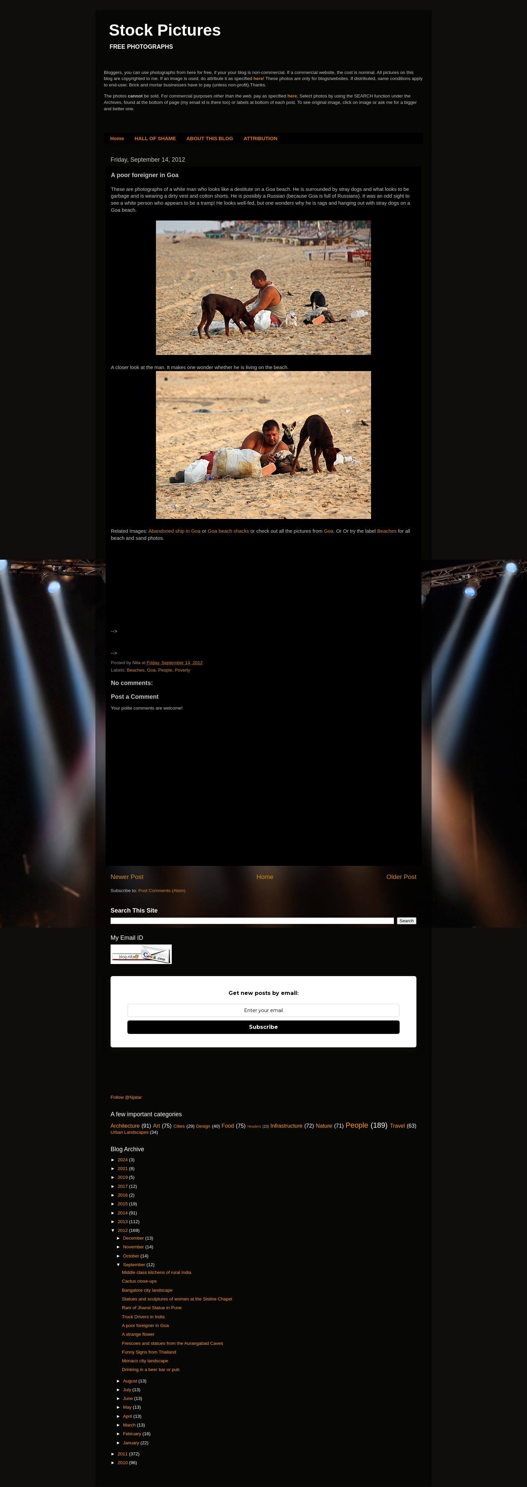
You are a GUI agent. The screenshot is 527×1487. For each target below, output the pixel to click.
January (131, 1442)
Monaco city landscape (145, 1360)
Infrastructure (286, 1126)
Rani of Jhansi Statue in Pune (152, 1307)
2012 (123, 1230)
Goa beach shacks (228, 531)
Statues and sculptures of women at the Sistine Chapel (177, 1298)
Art (156, 1126)
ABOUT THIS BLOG (210, 138)
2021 (123, 1168)
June (128, 1398)
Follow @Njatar (126, 1097)
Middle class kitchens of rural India (156, 1272)
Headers (254, 1126)
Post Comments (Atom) (162, 890)
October (131, 1255)
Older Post (401, 876)
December (134, 1238)
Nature (324, 1126)
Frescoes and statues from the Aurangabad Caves (172, 1343)
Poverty (182, 670)
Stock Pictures (165, 30)
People (165, 670)
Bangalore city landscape (147, 1290)
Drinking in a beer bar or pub (150, 1369)
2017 (123, 1186)
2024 (123, 1159)
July (127, 1389)
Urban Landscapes (130, 1132)
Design (203, 1126)
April (128, 1416)
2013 (123, 1221)
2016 (123, 1195)
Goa (328, 531)
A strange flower (138, 1334)
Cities (179, 1126)
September (135, 1264)
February (133, 1433)
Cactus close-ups (139, 1281)
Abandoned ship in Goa (174, 531)
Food (227, 1126)
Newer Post (127, 876)
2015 (123, 1203)
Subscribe (263, 1027)
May (128, 1407)
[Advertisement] (169, 591)
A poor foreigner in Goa (145, 1325)
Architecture (125, 1126)
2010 (123, 1462)
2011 (123, 1453)
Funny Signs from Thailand (149, 1352)
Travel (397, 1126)
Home (117, 138)
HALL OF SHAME (155, 138)
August (130, 1380)
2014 (123, 1212)
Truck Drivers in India (143, 1316)
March (130, 1425)
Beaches (387, 531)
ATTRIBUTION (261, 138)
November (134, 1246)
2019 (123, 1177)
